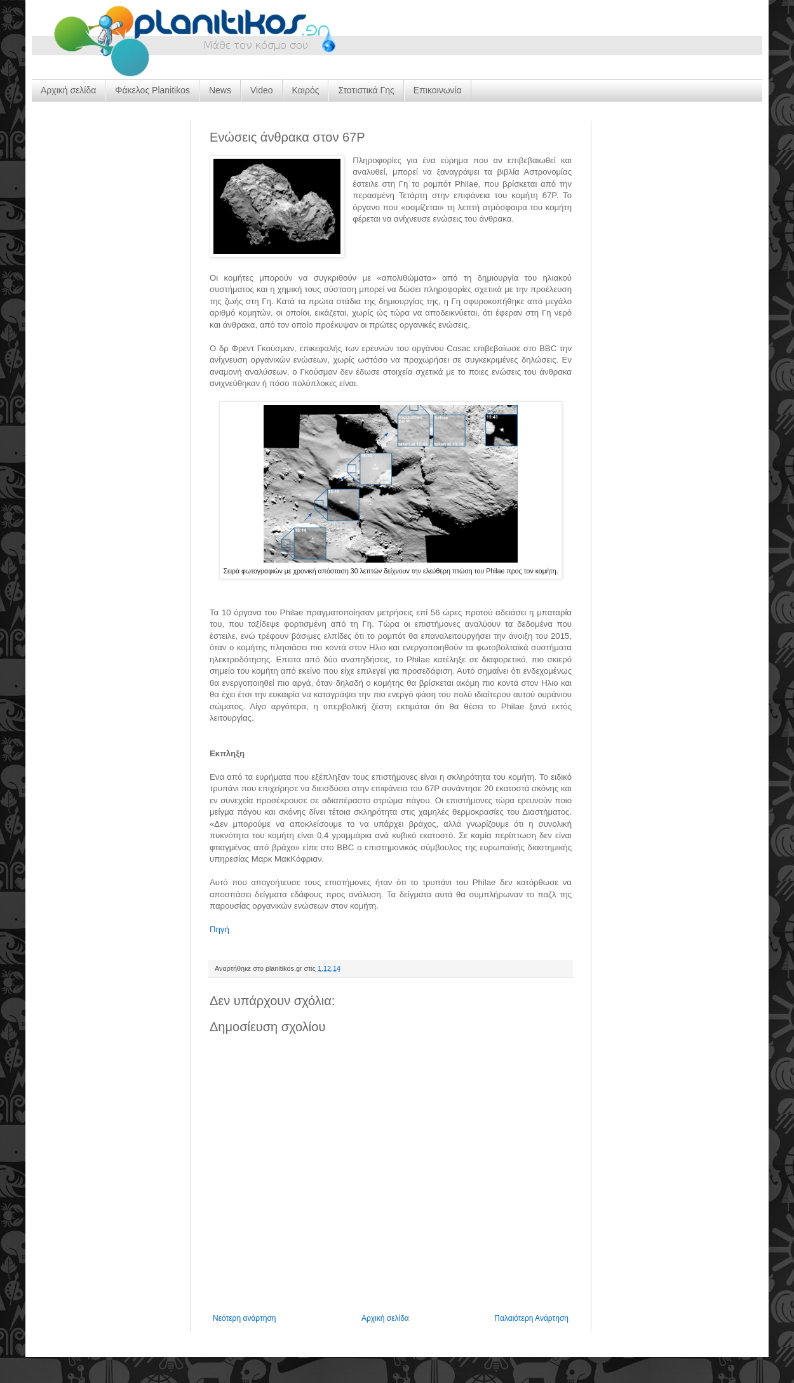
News (220, 90)
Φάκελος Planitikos (152, 90)
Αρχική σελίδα (68, 90)
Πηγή (219, 929)
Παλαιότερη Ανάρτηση (531, 1318)
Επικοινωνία (438, 90)
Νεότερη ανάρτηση (244, 1318)
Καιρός (306, 90)
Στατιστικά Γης (366, 90)
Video (261, 90)
